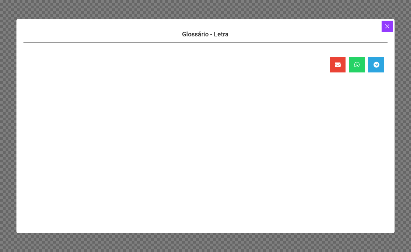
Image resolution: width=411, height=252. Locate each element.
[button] (338, 64)
